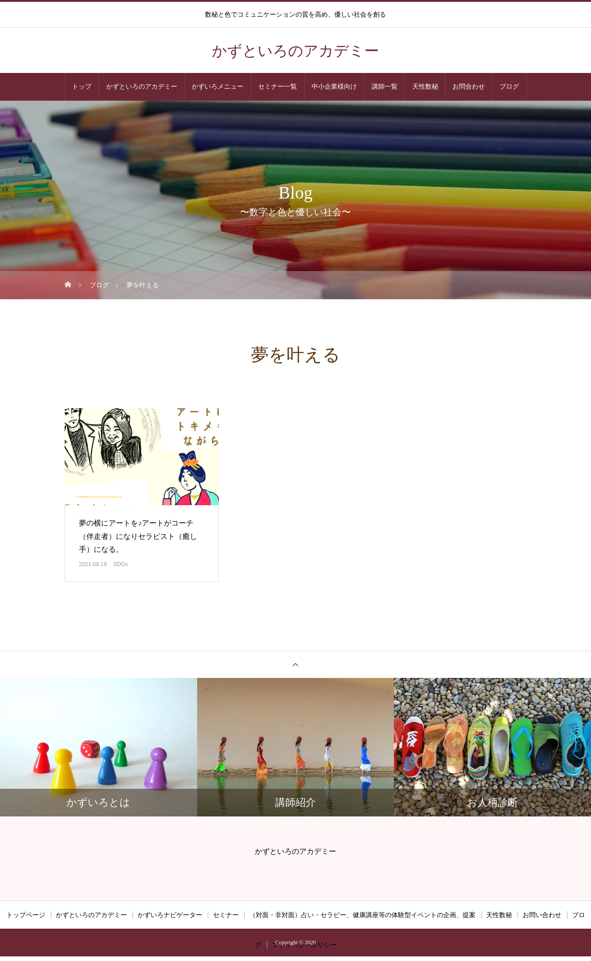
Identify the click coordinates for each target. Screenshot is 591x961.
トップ (81, 86)
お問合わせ (468, 86)
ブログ (509, 86)
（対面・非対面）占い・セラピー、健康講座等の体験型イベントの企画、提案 (362, 915)
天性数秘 (425, 86)
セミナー (226, 915)
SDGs (120, 564)
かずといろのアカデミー (141, 86)
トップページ (25, 915)
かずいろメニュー (217, 86)
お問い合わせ (542, 915)
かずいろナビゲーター (170, 915)
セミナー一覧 (277, 86)
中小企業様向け (334, 86)
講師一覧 (385, 86)
